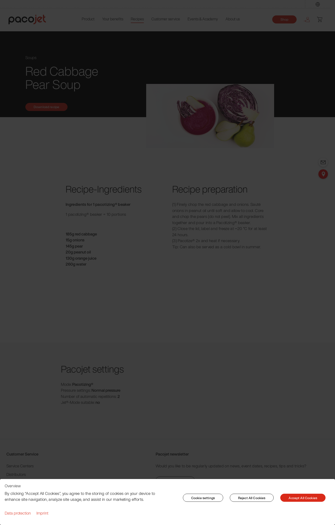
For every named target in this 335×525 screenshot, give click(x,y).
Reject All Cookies (252, 497)
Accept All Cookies (303, 497)
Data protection (18, 513)
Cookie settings (203, 497)
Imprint (42, 513)
